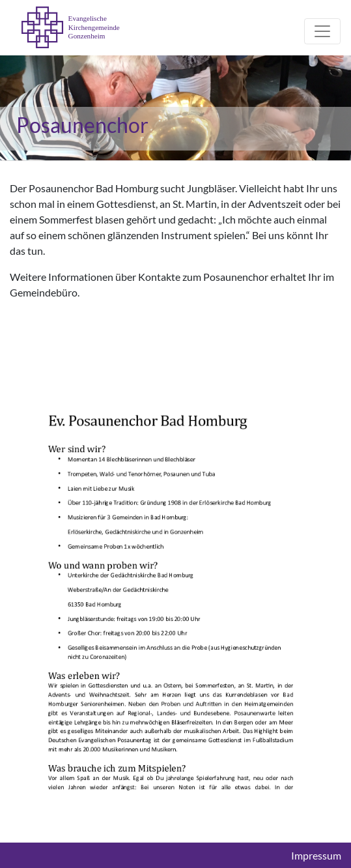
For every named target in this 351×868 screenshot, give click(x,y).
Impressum (316, 855)
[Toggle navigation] (322, 31)
